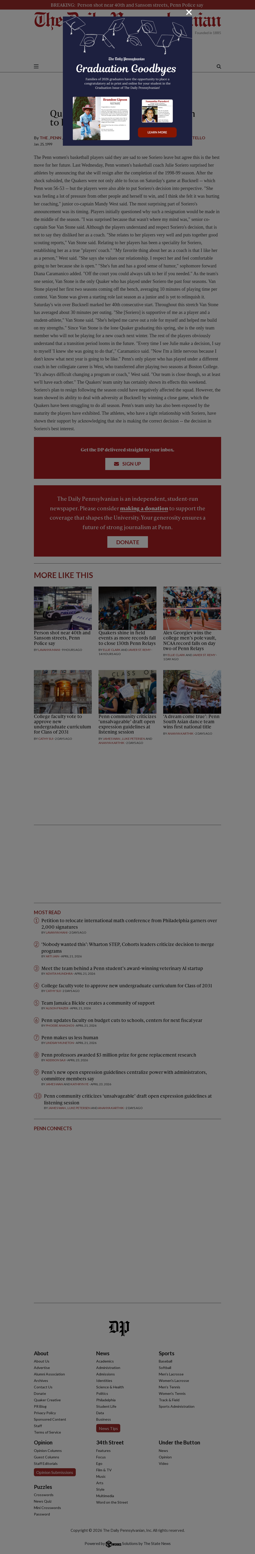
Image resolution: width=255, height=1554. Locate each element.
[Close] (189, 12)
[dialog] (127, 777)
